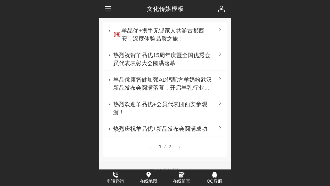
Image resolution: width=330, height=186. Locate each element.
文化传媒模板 (165, 8)
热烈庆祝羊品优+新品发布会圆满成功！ (163, 129)
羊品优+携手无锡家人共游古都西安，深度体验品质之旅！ (162, 34)
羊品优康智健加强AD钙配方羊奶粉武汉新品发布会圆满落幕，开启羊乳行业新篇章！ (162, 84)
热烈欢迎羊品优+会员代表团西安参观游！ (160, 108)
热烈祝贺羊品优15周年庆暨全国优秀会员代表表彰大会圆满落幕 (161, 59)
